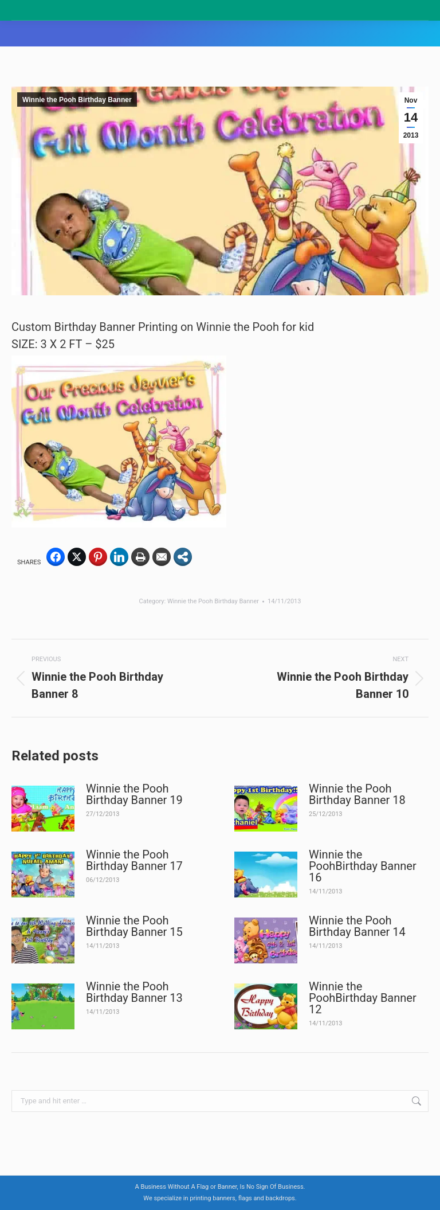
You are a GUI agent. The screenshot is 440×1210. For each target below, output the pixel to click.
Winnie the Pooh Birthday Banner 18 (357, 794)
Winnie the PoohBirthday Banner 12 (363, 998)
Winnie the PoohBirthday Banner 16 (363, 866)
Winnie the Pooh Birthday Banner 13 (134, 992)
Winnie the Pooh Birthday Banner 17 (134, 860)
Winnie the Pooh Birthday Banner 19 (134, 794)
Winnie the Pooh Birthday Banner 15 (134, 926)
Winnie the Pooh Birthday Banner (77, 100)
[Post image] (42, 809)
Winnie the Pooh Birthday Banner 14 (357, 926)
